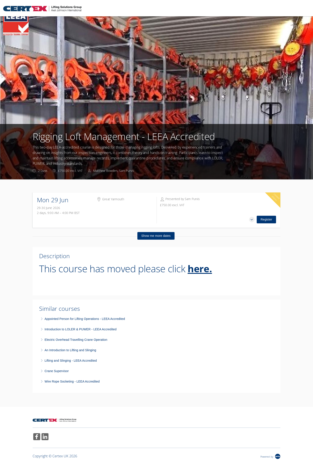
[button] (252, 219)
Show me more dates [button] (156, 235)
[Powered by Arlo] (270, 456)
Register (266, 219)
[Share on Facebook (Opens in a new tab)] (36, 437)
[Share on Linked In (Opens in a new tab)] (45, 437)
